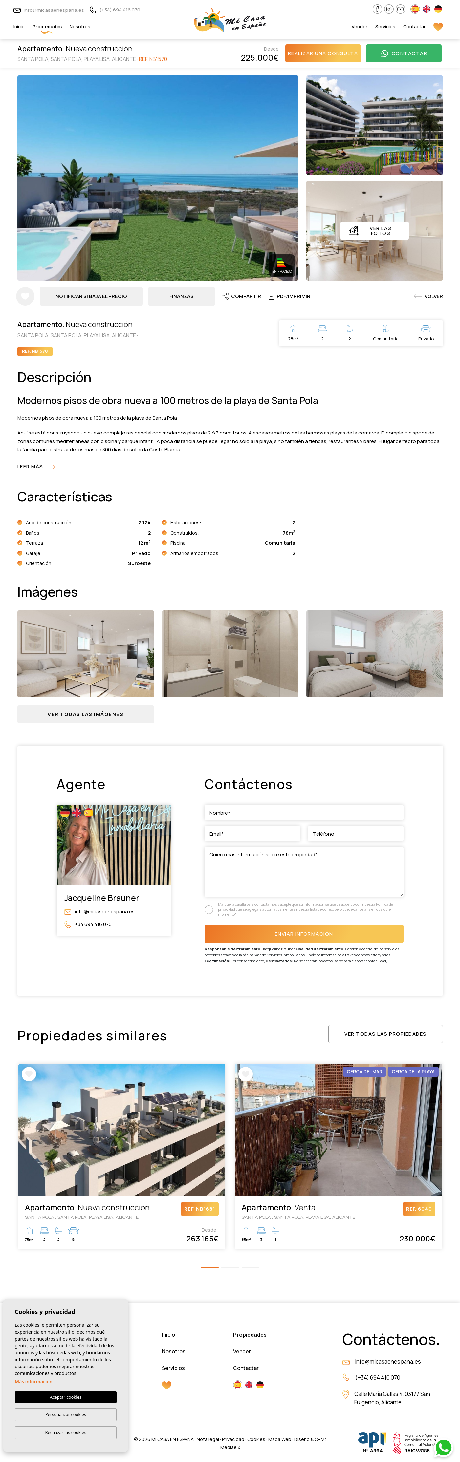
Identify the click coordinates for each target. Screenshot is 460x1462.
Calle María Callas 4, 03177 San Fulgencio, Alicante (392, 1398)
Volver (428, 296)
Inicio (19, 26)
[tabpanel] (121, 1156)
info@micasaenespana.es (48, 10)
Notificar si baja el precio (91, 296)
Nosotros (80, 26)
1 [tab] (209, 1267)
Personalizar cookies (65, 1414)
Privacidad (233, 1439)
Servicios (385, 26)
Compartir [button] (241, 296)
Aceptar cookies (65, 1397)
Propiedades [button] (47, 26)
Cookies (256, 1439)
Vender (359, 26)
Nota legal (208, 1439)
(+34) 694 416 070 (115, 9)
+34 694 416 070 (88, 924)
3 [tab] (250, 1267)
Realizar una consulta (323, 53)
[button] (85, 714)
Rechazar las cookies (65, 1432)
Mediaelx (230, 1447)
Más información (34, 1381)
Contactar (414, 26)
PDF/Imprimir (290, 296)
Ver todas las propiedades (385, 1033)
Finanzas (181, 296)
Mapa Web (279, 1439)
